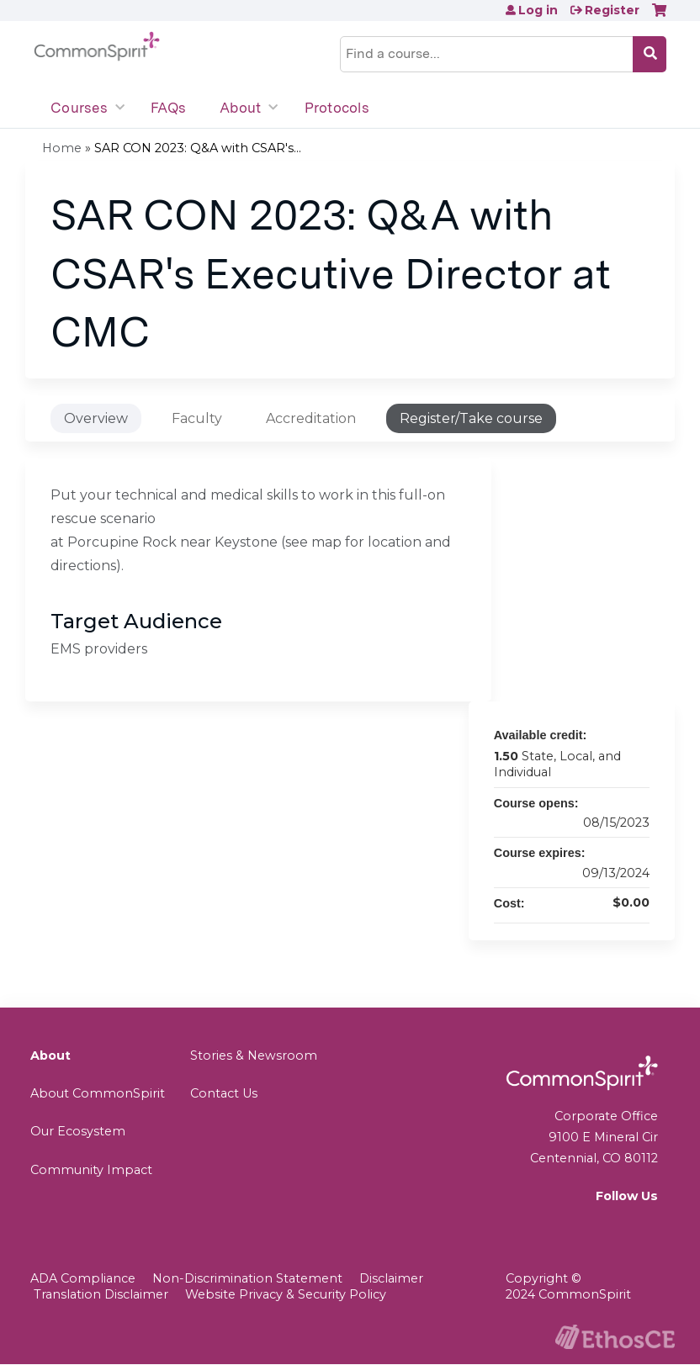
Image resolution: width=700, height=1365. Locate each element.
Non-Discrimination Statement (247, 1278)
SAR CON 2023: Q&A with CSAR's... (197, 148)
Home (62, 148)
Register (612, 10)
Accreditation (311, 418)
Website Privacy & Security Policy (285, 1294)
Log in (538, 10)
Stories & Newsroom (253, 1055)
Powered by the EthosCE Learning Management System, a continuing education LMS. (615, 1337)
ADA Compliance (82, 1278)
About (240, 107)
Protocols (337, 107)
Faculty (197, 418)
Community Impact (91, 1169)
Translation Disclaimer (101, 1294)
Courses (79, 107)
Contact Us (223, 1093)
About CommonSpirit (97, 1093)
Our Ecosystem (77, 1131)
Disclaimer (391, 1278)
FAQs (168, 107)
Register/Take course (471, 418)
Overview (96, 418)
